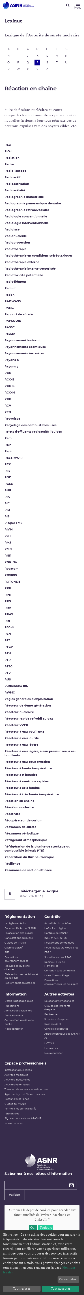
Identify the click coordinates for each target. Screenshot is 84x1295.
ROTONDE (12, 581)
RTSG (8, 666)
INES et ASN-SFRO (55, 938)
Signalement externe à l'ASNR (22, 1118)
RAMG (9, 307)
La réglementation (15, 923)
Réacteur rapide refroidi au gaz (28, 718)
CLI (46, 1038)
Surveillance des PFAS (57, 957)
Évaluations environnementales (16, 959)
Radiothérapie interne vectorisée (30, 268)
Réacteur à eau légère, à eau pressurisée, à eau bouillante (40, 753)
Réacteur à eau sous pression (27, 761)
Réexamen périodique (21, 833)
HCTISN (49, 1043)
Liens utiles (51, 1048)
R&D (7, 144)
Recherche (51, 1014)
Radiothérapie (15, 249)
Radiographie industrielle (24, 197)
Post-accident (52, 1024)
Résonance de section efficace (28, 870)
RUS (7, 679)
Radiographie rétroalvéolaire (26, 210)
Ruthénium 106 (16, 686)
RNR (7, 555)
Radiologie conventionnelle (25, 216)
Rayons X (11, 360)
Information (15, 994)
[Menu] (77, 5)
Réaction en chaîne (19, 801)
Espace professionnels (25, 1063)
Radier (9, 164)
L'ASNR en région (55, 928)
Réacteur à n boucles (20, 775)
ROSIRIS (10, 575)
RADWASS (12, 301)
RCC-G (9, 386)
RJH (7, 536)
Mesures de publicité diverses (17, 968)
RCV (7, 405)
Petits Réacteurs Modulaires (61, 947)
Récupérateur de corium (23, 820)
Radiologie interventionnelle (26, 223)
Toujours (46, 1227)
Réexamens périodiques (59, 943)
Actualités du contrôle (57, 923)
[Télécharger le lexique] (42, 894)
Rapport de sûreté (18, 314)
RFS (7, 471)
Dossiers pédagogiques (18, 1001)
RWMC (9, 692)
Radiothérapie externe (21, 262)
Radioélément (15, 281)
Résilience (12, 863)
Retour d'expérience (16, 1099)
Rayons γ (11, 366)
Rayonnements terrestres (24, 353)
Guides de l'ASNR (15, 943)
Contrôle (52, 917)
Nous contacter (13, 1029)
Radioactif (12, 177)
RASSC (9, 327)
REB (7, 412)
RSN (7, 634)
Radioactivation (16, 184)
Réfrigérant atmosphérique (25, 840)
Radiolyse (11, 229)
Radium (10, 288)
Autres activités (59, 994)
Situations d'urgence (56, 1019)
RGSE (8, 484)
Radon (9, 294)
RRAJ (8, 614)
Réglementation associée (20, 983)
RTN (7, 653)
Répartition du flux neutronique (29, 857)
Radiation (11, 158)
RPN (7, 594)
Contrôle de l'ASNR (56, 933)
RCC (7, 373)
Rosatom (11, 568)
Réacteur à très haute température (31, 794)
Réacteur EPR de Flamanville (54, 964)
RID (7, 510)
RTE (7, 640)
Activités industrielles (17, 1079)
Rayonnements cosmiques (25, 347)
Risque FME (13, 523)
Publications (11, 1006)
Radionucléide (15, 236)
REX (7, 464)
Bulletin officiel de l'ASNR (20, 928)
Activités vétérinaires (17, 1084)
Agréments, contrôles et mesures (24, 1094)
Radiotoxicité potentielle (23, 275)
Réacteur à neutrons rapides (26, 781)
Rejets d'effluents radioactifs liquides (33, 431)
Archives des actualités (18, 1010)
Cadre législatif (13, 947)
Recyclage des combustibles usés (30, 425)
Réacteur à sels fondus (22, 788)
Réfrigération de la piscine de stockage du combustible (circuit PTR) (37, 848)
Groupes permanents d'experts (57, 1008)
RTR (7, 660)
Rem (8, 438)
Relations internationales (59, 1001)
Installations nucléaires (18, 1070)
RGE (7, 477)
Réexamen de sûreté (20, 827)
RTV (7, 673)
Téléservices (11, 1113)
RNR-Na (10, 562)
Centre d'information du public (19, 1022)
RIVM (8, 529)
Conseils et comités (56, 1029)
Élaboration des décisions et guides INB (21, 976)
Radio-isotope (15, 171)
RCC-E (9, 379)
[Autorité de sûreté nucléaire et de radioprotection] (18, 5)
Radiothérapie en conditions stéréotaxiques (38, 255)
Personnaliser (68, 1279)
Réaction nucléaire (19, 807)
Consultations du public (18, 938)
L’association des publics (18, 933)
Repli (8, 451)
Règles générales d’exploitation (28, 699)
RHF (7, 490)
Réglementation (19, 917)
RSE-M (9, 627)
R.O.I (7, 151)
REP (7, 444)
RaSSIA (9, 334)
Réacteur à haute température (28, 768)
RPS (7, 601)
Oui (32, 1227)
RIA (7, 497)
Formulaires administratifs (20, 1108)
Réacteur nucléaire (19, 712)
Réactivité (12, 814)
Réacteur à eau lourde (21, 738)
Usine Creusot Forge (56, 975)
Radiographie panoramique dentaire (32, 203)
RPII (7, 588)
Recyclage (12, 418)
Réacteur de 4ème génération (27, 705)
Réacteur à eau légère (21, 744)
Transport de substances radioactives (26, 1089)
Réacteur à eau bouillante (24, 731)
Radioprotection (17, 242)
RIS (6, 516)
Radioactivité (14, 190)
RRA (7, 607)
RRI (7, 621)
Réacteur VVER (16, 725)
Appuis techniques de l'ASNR (62, 1034)
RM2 (7, 542)
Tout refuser (21, 1288)
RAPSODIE (12, 321)
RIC (7, 503)
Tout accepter (60, 1288)
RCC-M (9, 392)
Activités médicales (16, 1075)
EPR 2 (48, 952)
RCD (7, 399)
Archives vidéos (13, 1015)
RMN (8, 549)
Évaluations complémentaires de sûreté (61, 982)
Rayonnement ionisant (22, 340)
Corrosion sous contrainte (59, 970)
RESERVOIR (13, 457)
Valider (14, 1195)
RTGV (8, 647)
